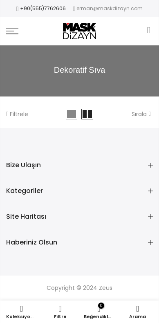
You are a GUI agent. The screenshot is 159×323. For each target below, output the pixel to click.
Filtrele (17, 114)
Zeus (105, 288)
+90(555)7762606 (43, 8)
